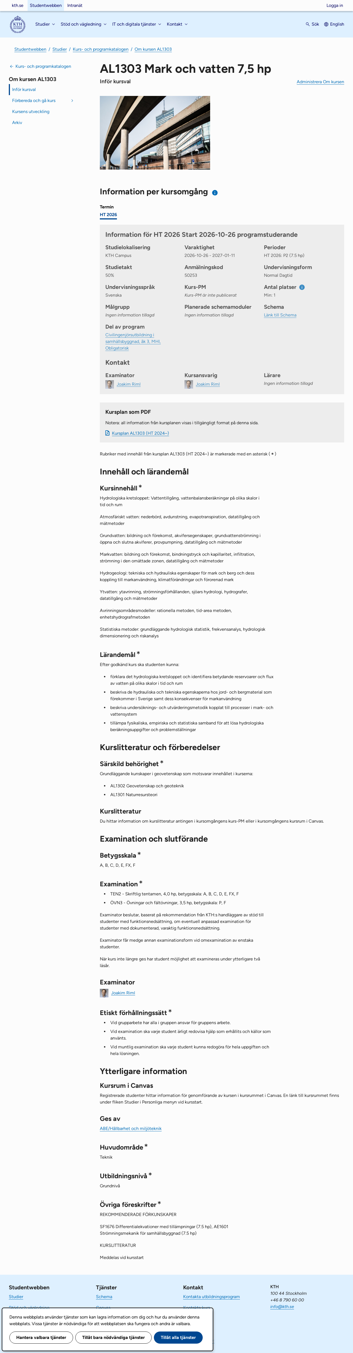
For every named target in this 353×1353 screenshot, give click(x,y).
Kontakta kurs (196, 1307)
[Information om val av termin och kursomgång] (215, 192)
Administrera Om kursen (320, 81)
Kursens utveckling (30, 111)
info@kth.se (282, 1306)
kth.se (17, 5)
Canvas (103, 1307)
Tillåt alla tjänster (178, 1337)
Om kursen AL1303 (153, 49)
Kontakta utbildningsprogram (211, 1296)
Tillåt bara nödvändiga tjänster (113, 1337)
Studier (59, 49)
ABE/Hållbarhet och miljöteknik (131, 1128)
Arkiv (17, 122)
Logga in (335, 5)
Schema (104, 1296)
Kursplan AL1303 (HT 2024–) (140, 433)
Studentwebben (46, 5)
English (337, 24)
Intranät (74, 5)
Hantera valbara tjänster (41, 1337)
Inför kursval (24, 89)
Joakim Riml (123, 992)
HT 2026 (108, 214)
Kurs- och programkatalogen (101, 49)
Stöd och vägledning (29, 1307)
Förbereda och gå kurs (33, 100)
